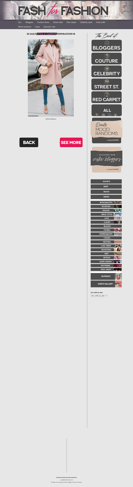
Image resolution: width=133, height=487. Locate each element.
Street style (58, 22)
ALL (20, 22)
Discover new (49, 27)
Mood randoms (24, 27)
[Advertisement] (105, 325)
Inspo (37, 27)
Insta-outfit (100, 22)
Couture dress (43, 22)
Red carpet (71, 22)
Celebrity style (86, 22)
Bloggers (29, 22)
